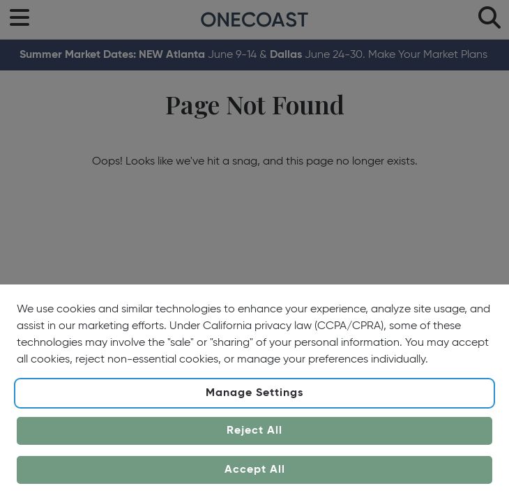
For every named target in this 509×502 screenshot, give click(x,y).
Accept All (255, 470)
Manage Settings (254, 393)
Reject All (254, 430)
